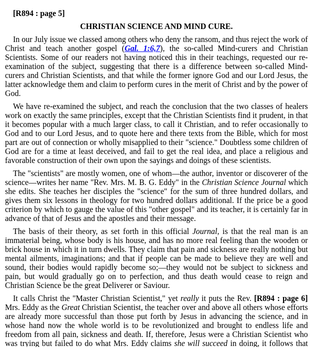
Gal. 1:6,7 (142, 48)
